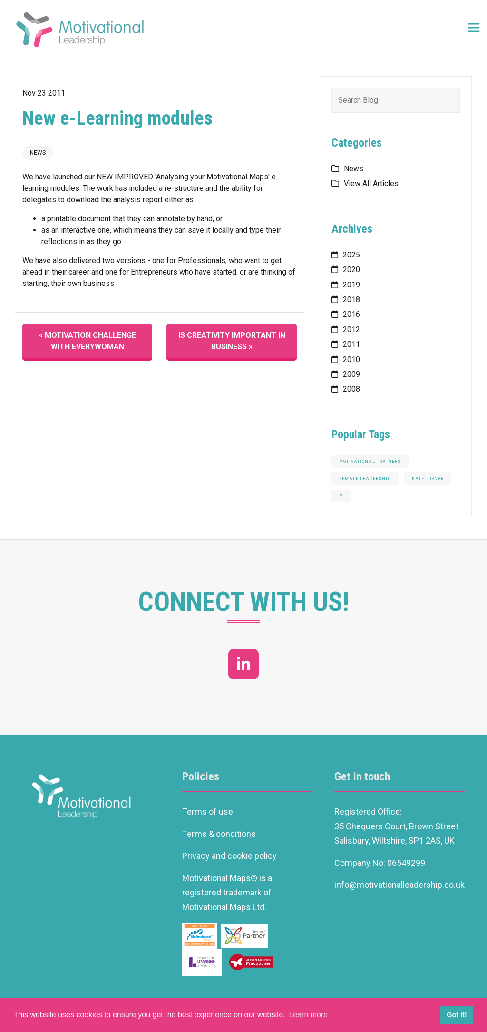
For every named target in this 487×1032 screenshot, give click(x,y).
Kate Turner (428, 478)
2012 (351, 329)
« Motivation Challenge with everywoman (87, 341)
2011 (351, 344)
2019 (351, 284)
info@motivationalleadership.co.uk (400, 885)
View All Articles (371, 183)
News (38, 152)
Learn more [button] (308, 1015)
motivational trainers (370, 461)
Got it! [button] (457, 1015)
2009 (351, 374)
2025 (351, 254)
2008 (351, 388)
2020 (351, 269)
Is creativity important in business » (231, 341)
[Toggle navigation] (473, 27)
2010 (351, 359)
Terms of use (207, 811)
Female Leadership (365, 478)
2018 (351, 299)
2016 (351, 314)
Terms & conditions (219, 834)
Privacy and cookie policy (229, 856)
